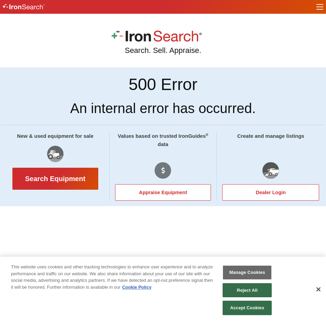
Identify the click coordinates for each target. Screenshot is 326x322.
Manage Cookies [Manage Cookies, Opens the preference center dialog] (247, 272)
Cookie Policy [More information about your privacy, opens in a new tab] (136, 287)
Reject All (247, 290)
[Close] (318, 289)
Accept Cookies (247, 307)
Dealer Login (271, 192)
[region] (163, 289)
